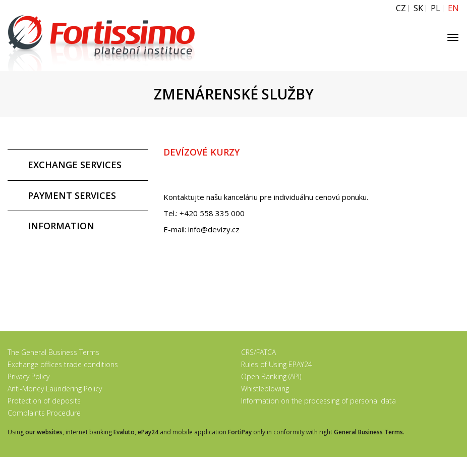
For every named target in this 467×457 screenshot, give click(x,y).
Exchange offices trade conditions (63, 364)
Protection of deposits (44, 400)
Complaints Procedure (44, 413)
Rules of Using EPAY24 (276, 364)
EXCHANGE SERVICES (75, 165)
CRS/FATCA (258, 352)
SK (418, 8)
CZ (401, 8)
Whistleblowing (265, 388)
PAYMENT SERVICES (72, 195)
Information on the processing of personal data (318, 400)
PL (435, 8)
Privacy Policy (28, 376)
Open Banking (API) (271, 376)
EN (453, 8)
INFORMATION (61, 226)
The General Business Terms (53, 352)
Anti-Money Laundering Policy (55, 388)
